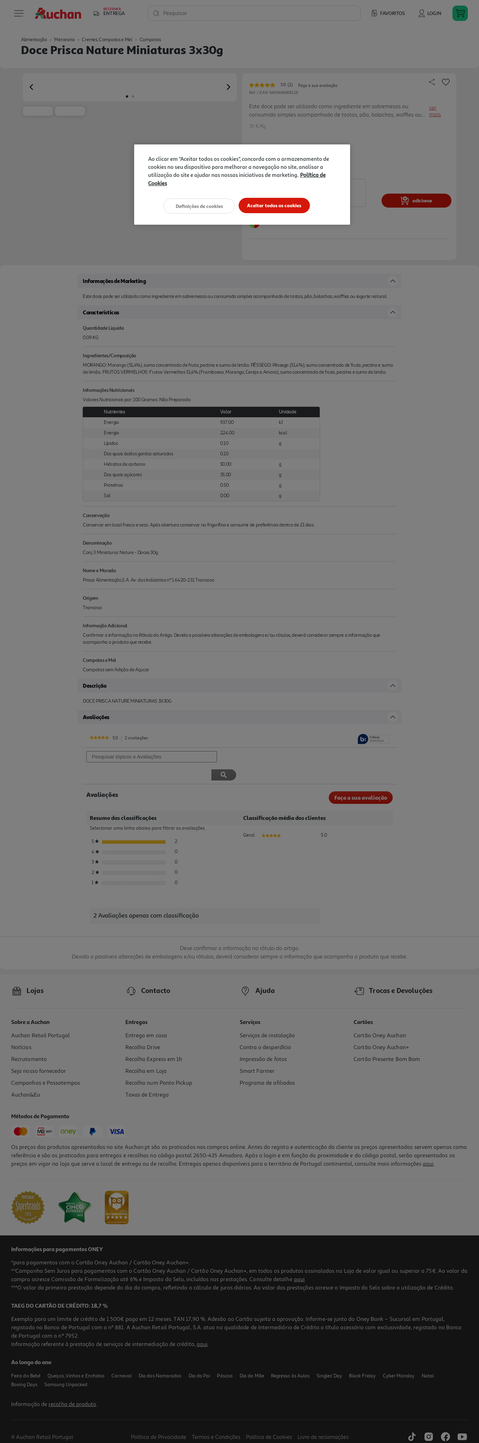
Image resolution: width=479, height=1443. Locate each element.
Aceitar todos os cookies (276, 206)
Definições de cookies (197, 206)
